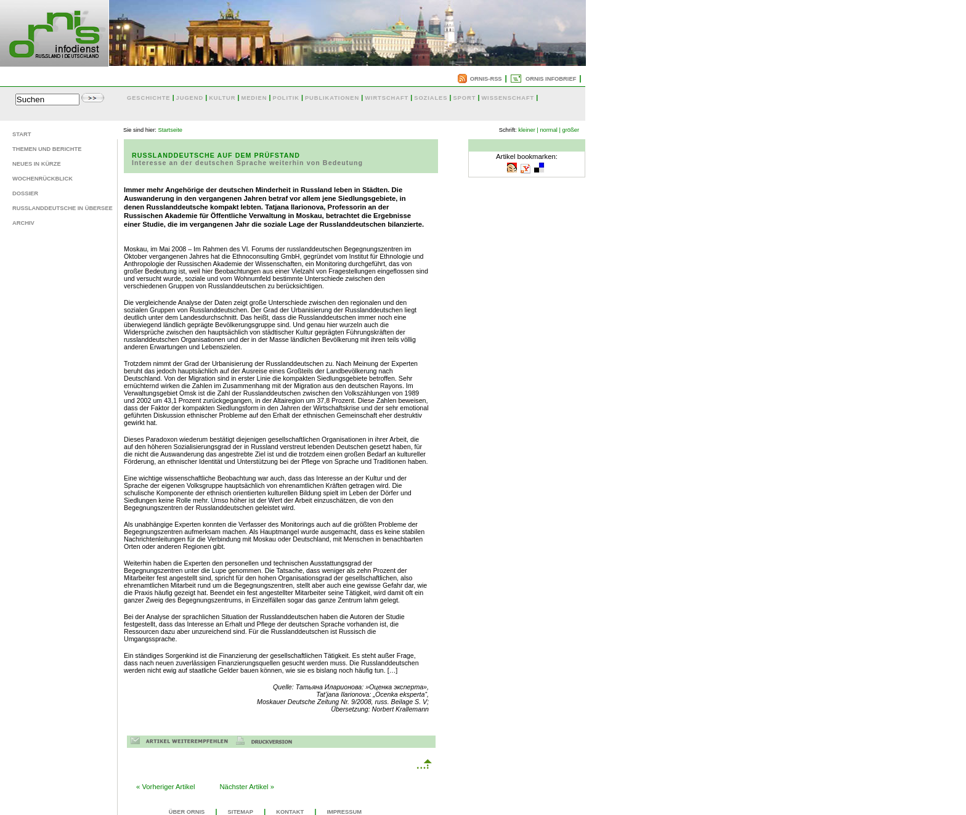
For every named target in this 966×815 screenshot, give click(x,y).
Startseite (170, 130)
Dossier (25, 193)
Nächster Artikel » (246, 786)
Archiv (23, 223)
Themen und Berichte (46, 149)
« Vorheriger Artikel (165, 786)
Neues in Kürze (36, 164)
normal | (550, 130)
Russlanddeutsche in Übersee (62, 208)
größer (570, 130)
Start (21, 134)
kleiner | (528, 130)
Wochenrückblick (42, 179)
